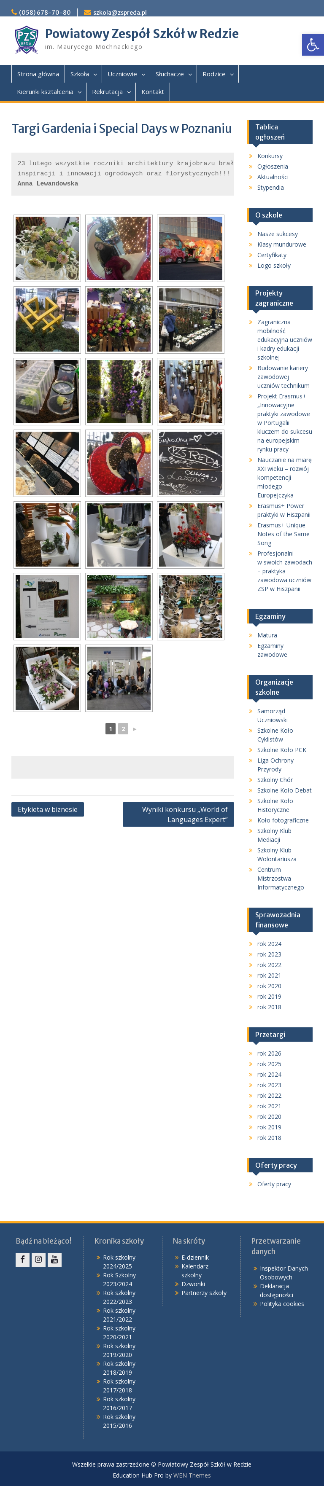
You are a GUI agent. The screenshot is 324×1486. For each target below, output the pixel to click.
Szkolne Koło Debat (284, 790)
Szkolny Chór (275, 780)
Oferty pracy (274, 1184)
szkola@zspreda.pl (120, 12)
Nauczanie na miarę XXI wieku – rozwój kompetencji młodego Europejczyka (284, 477)
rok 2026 (269, 1053)
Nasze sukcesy (277, 234)
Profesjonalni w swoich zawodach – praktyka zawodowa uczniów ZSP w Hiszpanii (284, 571)
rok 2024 (269, 944)
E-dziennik (195, 1257)
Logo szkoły (274, 265)
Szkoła (79, 74)
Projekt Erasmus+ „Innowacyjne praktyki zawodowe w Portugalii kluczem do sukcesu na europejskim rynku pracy (284, 422)
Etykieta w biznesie (48, 809)
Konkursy (270, 156)
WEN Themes (192, 1475)
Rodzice (214, 74)
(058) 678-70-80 (45, 12)
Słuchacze (170, 74)
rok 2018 (269, 1007)
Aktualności (273, 177)
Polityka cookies (282, 1304)
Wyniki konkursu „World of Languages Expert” (185, 814)
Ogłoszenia (272, 166)
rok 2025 (269, 1064)
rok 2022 (269, 965)
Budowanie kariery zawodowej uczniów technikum (283, 377)
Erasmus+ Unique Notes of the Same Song (283, 534)
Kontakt (152, 91)
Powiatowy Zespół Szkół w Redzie (142, 33)
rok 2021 (269, 975)
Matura (267, 635)
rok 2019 (269, 996)
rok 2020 (269, 986)
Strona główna (38, 74)
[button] (313, 45)
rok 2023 (269, 954)
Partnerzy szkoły (204, 1293)
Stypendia (270, 187)
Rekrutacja (107, 91)
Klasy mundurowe (281, 244)
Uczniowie (122, 74)
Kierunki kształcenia (45, 91)
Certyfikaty (271, 255)
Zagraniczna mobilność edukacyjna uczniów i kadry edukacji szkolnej (284, 339)
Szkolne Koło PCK (281, 750)
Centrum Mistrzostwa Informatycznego (280, 878)
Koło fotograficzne (283, 820)
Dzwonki (193, 1284)
